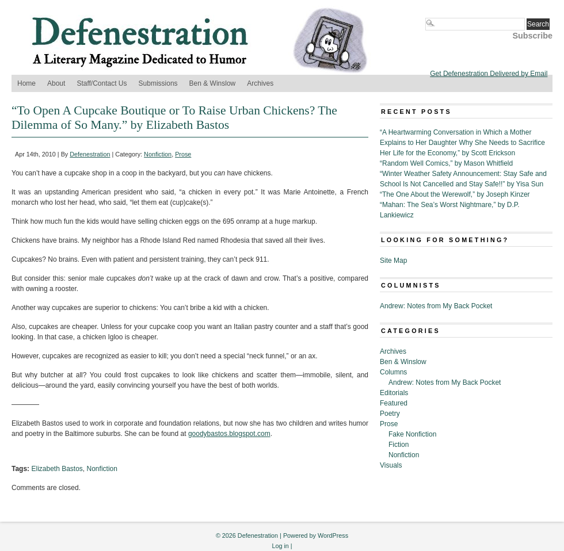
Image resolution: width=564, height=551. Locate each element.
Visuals (391, 465)
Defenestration (90, 154)
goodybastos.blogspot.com (229, 434)
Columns (393, 372)
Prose (183, 154)
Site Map (393, 261)
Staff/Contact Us (102, 83)
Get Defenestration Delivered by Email (488, 74)
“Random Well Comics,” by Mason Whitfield (446, 163)
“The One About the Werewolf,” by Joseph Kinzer (455, 194)
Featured (393, 403)
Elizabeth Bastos (56, 469)
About (56, 83)
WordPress (333, 535)
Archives (260, 83)
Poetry (390, 414)
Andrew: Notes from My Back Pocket (436, 306)
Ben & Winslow (212, 83)
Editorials (394, 393)
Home (26, 83)
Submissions (158, 83)
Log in (280, 545)
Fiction (398, 445)
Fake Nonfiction (412, 434)
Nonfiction (158, 154)
